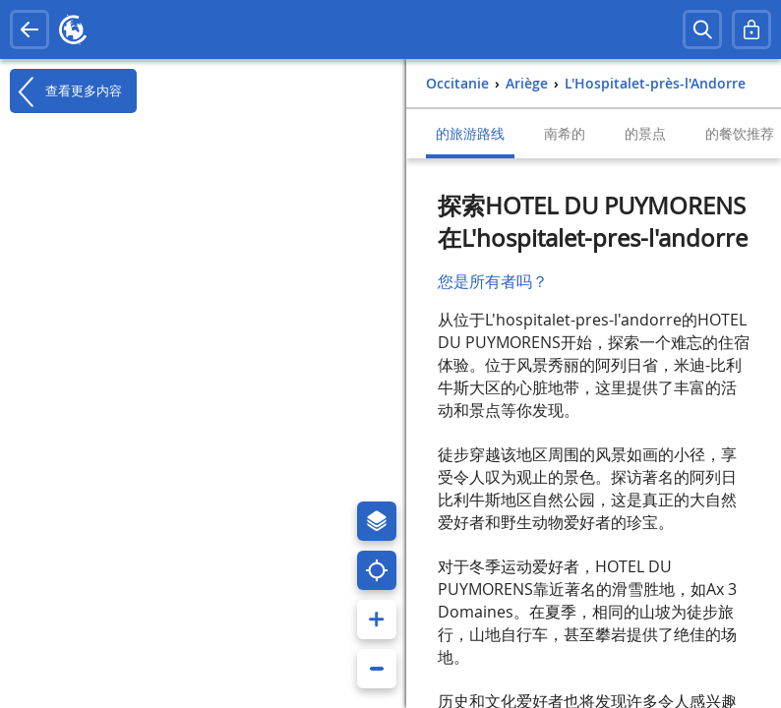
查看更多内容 (66, 91)
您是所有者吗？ (493, 281)
